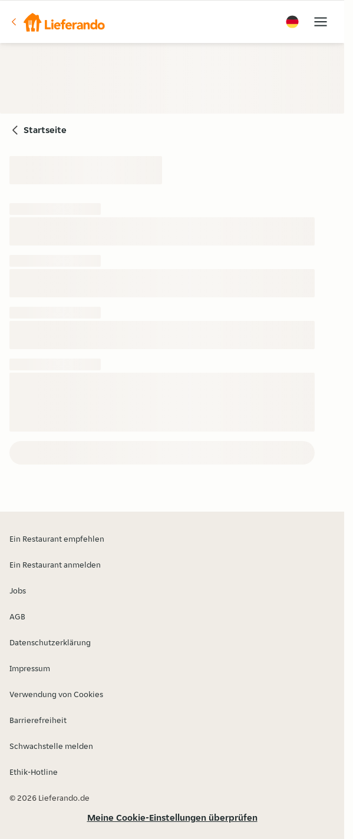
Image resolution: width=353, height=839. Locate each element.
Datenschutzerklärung (50, 642)
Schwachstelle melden (51, 746)
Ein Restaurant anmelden (55, 564)
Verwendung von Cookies (56, 694)
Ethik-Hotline (33, 772)
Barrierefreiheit (38, 720)
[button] (57, 21)
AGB (17, 616)
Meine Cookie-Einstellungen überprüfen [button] (172, 817)
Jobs (17, 590)
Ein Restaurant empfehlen (56, 538)
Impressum (29, 668)
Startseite (45, 130)
